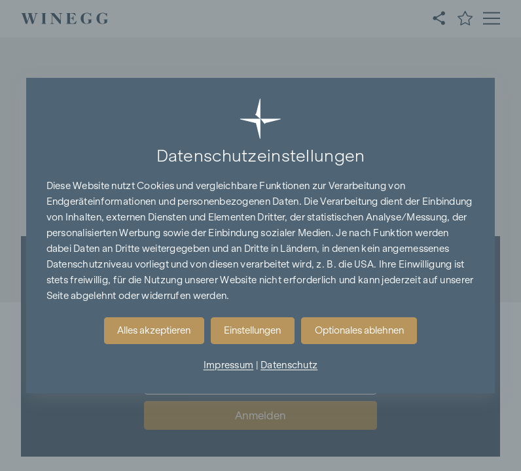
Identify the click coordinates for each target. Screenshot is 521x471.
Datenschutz (288, 365)
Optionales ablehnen (359, 330)
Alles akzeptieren (153, 330)
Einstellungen (252, 330)
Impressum (229, 365)
